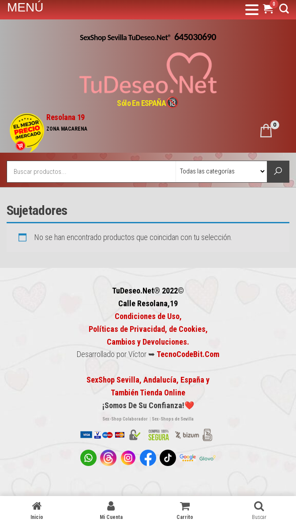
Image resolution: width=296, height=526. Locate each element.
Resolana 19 (65, 117)
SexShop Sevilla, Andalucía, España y (148, 379)
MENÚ (25, 7)
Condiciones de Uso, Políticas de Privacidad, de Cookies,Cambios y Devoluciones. (148, 329)
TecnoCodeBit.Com (188, 354)
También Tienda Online (148, 392)
